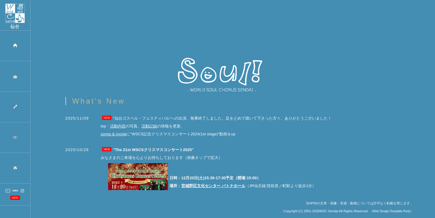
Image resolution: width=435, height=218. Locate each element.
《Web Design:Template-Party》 (391, 214)
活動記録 (149, 129)
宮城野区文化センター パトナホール (213, 189)
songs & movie (113, 137)
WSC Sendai (329, 214)
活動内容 (118, 129)
